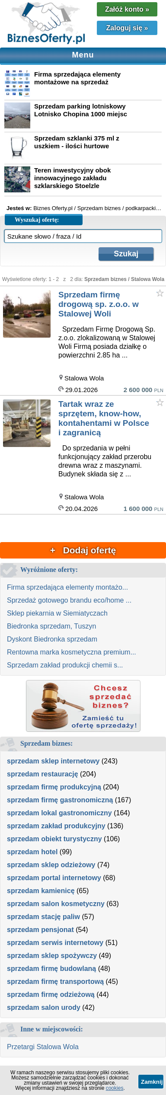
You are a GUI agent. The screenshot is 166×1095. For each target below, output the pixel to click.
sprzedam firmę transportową (55, 981)
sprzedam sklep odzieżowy (51, 864)
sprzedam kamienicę (41, 890)
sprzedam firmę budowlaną (51, 968)
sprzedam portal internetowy (54, 877)
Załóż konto (127, 9)
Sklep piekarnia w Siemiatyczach (57, 613)
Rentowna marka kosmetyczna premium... (71, 652)
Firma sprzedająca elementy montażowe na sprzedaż (77, 78)
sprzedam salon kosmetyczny (56, 903)
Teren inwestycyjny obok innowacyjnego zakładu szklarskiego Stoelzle (72, 177)
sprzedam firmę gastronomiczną (60, 800)
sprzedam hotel (32, 852)
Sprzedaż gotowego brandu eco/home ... (69, 600)
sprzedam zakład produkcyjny (56, 826)
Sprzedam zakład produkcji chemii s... (65, 665)
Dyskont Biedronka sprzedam (52, 639)
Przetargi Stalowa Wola (43, 1046)
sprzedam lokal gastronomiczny (59, 813)
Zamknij (152, 1082)
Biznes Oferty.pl (53, 208)
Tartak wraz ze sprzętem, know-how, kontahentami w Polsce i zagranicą (103, 418)
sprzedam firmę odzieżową (51, 994)
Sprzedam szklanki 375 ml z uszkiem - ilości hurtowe (76, 142)
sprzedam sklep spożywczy (52, 955)
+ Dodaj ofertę (83, 550)
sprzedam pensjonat (40, 929)
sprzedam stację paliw (43, 916)
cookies (115, 1088)
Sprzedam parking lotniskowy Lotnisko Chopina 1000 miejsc (80, 110)
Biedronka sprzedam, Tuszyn (51, 626)
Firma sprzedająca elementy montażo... (67, 587)
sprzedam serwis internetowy (55, 942)
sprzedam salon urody (43, 1007)
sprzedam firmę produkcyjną (54, 787)
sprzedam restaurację (42, 774)
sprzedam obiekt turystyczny (54, 839)
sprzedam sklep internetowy (53, 761)
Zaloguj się (127, 28)
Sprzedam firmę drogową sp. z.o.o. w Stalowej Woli (98, 304)
